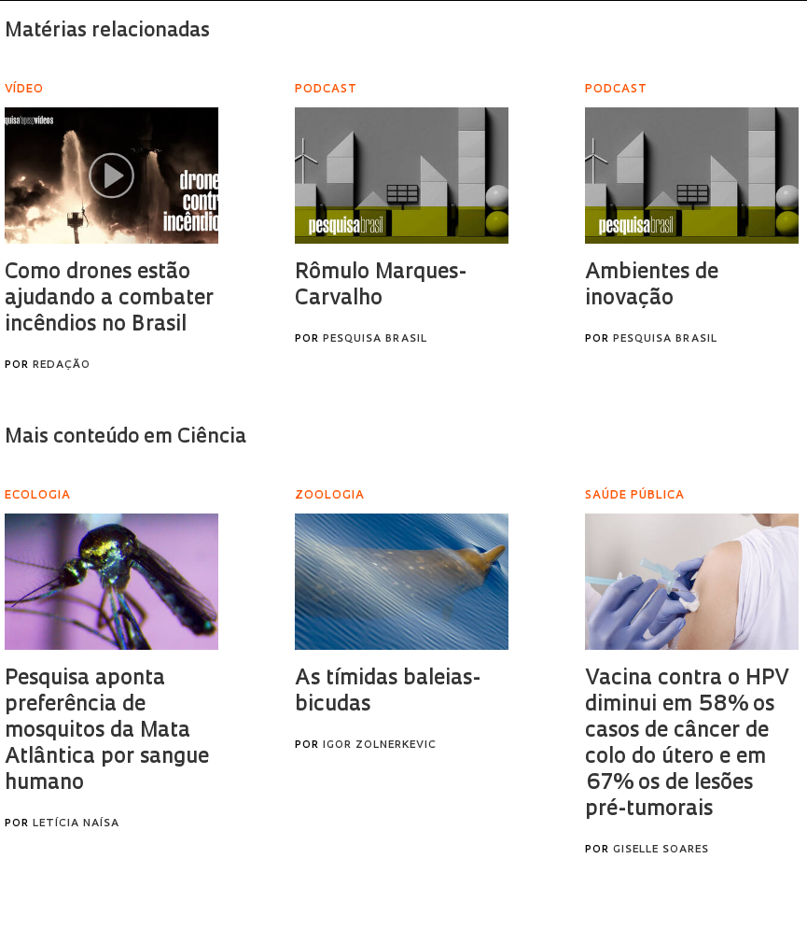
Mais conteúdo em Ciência (125, 437)
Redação (61, 365)
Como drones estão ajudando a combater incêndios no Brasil (109, 299)
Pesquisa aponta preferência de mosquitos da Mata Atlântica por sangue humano (107, 732)
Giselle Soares (661, 850)
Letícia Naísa (76, 824)
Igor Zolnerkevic (380, 745)
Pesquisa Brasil (375, 339)
